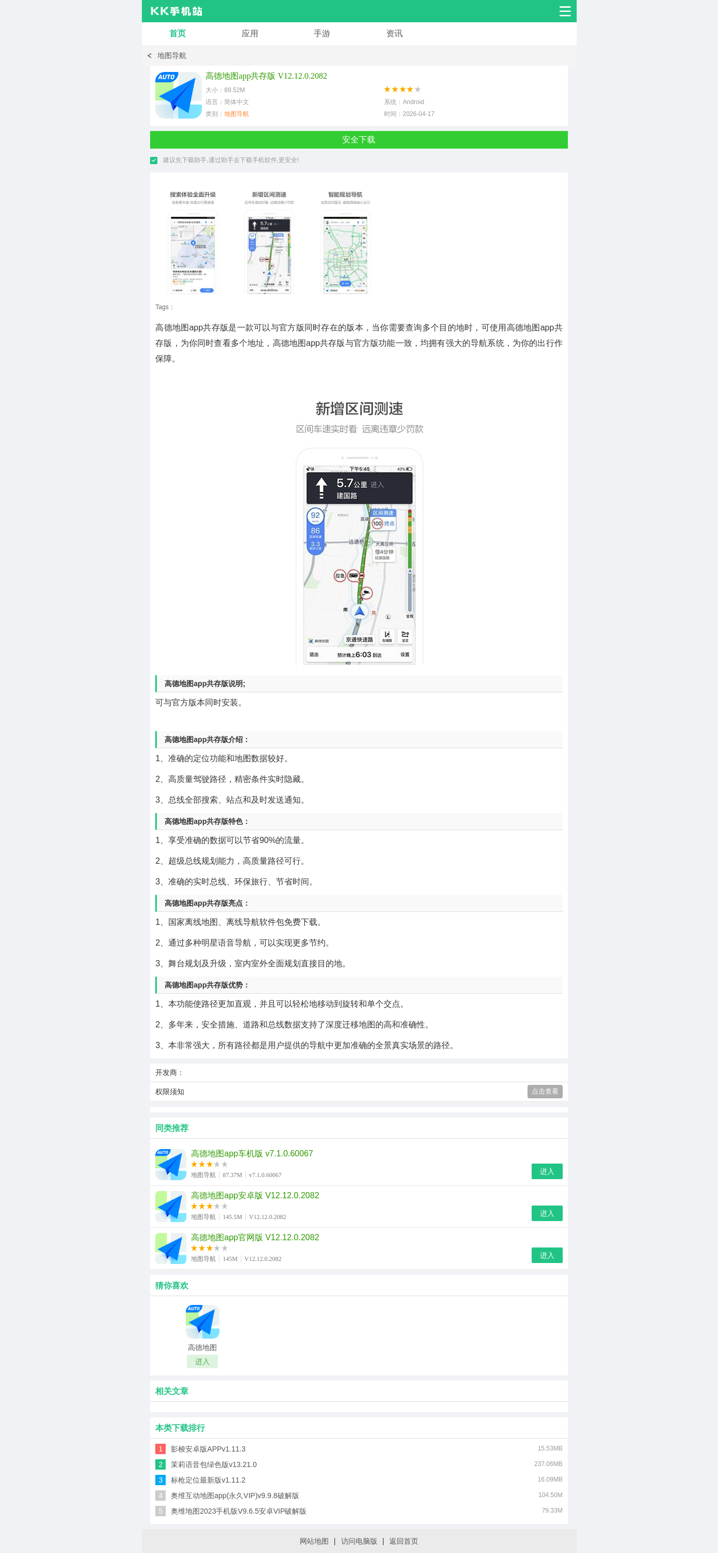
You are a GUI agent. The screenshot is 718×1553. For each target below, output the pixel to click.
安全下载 (358, 139)
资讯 (394, 33)
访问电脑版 (359, 1541)
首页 (177, 33)
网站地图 (314, 1541)
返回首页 (403, 1541)
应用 (250, 33)
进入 (547, 1171)
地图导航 (171, 55)
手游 (322, 33)
